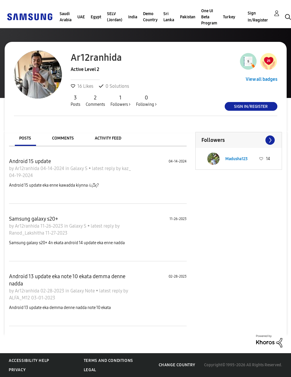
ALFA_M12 (20, 298)
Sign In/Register (258, 17)
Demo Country (150, 16)
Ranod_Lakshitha (27, 233)
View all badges (261, 79)
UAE (81, 17)
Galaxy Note (83, 291)
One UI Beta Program (209, 17)
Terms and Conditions (108, 360)
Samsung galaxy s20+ (33, 219)
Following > (146, 100)
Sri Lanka (168, 16)
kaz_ (126, 168)
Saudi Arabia (66, 16)
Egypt (96, 17)
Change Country (177, 364)
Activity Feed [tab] (108, 138)
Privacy (17, 369)
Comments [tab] (63, 138)
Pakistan (187, 17)
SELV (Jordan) (114, 16)
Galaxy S (79, 168)
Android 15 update (30, 161)
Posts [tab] (25, 138)
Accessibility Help (29, 360)
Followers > (120, 100)
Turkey (229, 17)
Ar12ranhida (27, 168)
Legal (90, 369)
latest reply (104, 168)
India (132, 17)
